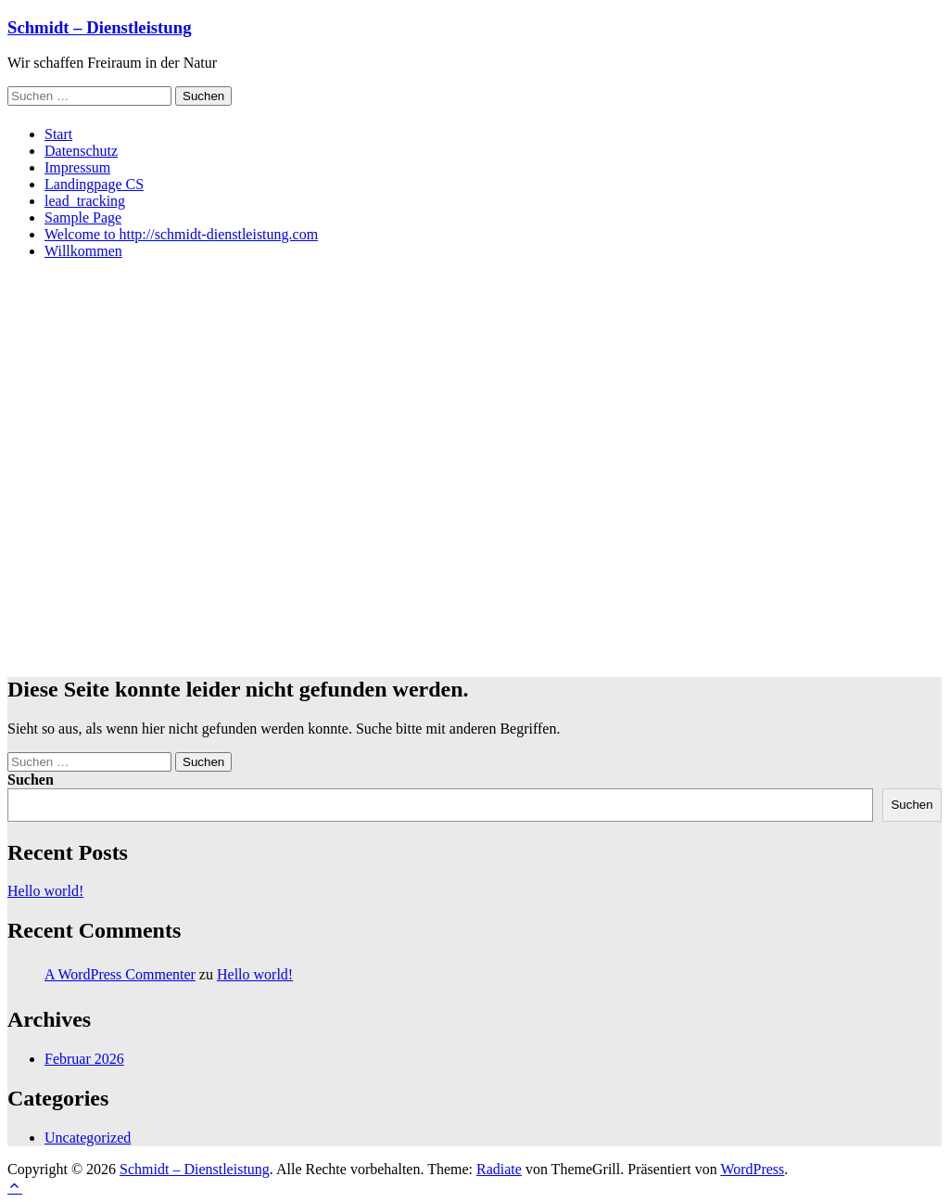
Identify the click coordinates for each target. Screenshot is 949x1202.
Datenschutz (81, 151)
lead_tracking (84, 201)
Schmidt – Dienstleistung (99, 27)
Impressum (77, 167)
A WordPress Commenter (120, 974)
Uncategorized (87, 1137)
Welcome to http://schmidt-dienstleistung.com (181, 234)
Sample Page (82, 217)
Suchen (30, 779)
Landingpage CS (94, 184)
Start (58, 134)
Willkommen (83, 251)
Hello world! (45, 891)
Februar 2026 (84, 1059)
